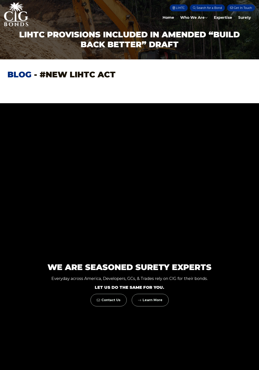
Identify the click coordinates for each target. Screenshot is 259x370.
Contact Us (108, 300)
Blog (19, 74)
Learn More (150, 300)
